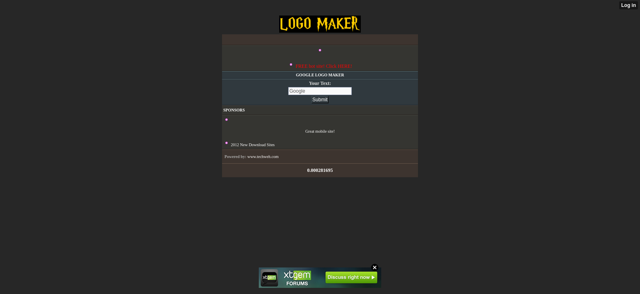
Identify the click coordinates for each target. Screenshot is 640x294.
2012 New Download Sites (253, 145)
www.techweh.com (263, 156)
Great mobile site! (320, 131)
